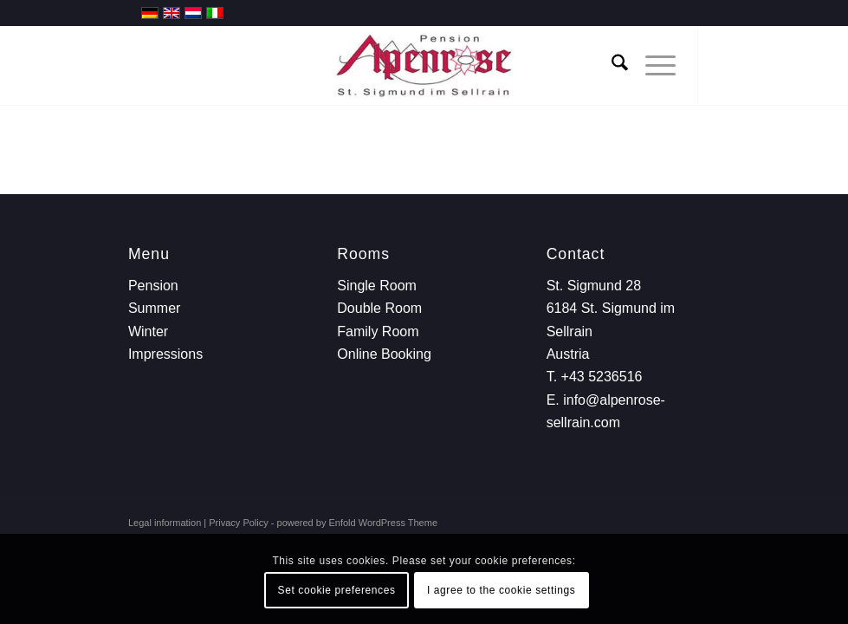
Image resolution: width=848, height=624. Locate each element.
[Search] (611, 66)
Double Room (379, 308)
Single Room (377, 285)
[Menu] (652, 66)
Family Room (377, 331)
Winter (148, 331)
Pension (153, 285)
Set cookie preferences (337, 590)
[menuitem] (611, 66)
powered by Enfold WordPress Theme (357, 522)
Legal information (164, 522)
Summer (154, 308)
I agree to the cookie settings (501, 590)
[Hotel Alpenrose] (424, 66)
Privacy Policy (238, 522)
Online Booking (384, 354)
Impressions (165, 354)
